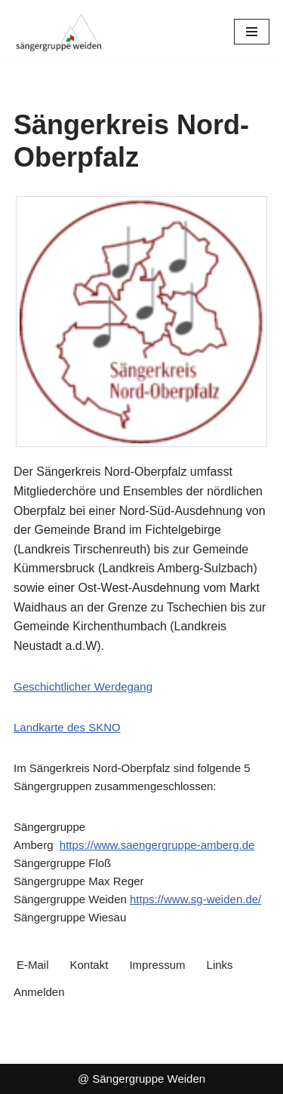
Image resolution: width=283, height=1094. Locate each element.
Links (220, 964)
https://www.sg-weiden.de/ (195, 899)
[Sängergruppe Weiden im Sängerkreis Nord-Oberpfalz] (59, 32)
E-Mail (33, 964)
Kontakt (89, 964)
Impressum (157, 964)
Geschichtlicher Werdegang (83, 686)
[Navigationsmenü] (251, 31)
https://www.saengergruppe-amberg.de (157, 844)
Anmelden (39, 991)
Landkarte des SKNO (67, 727)
